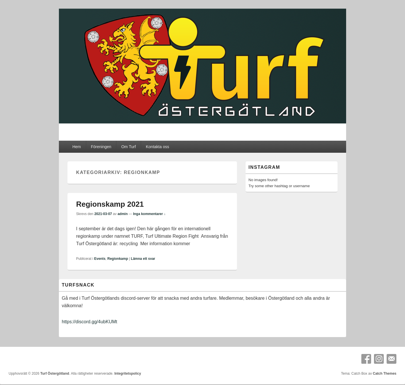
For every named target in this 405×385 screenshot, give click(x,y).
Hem (76, 146)
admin (122, 214)
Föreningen (101, 146)
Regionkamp (117, 259)
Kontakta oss (157, 146)
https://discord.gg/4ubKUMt (89, 321)
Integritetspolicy (127, 374)
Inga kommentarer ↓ (149, 214)
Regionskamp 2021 (110, 204)
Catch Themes (384, 374)
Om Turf (128, 146)
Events (99, 259)
